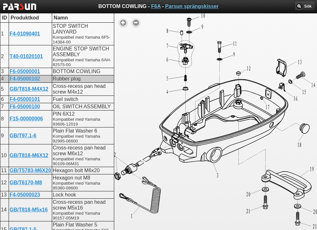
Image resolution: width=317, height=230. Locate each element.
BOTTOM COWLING (155, 162)
